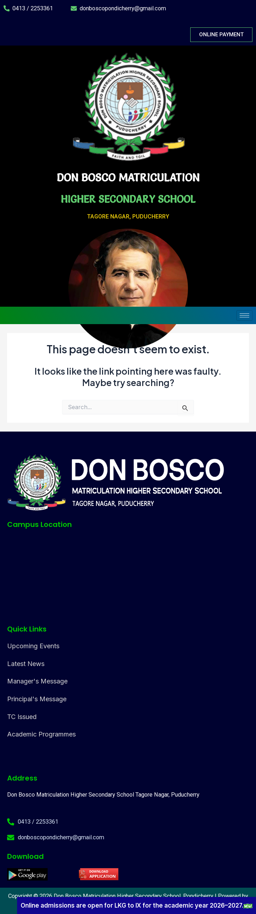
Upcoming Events (33, 646)
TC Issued (22, 716)
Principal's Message (36, 699)
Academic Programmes (41, 734)
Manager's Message (37, 681)
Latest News (25, 663)
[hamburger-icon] (244, 315)
